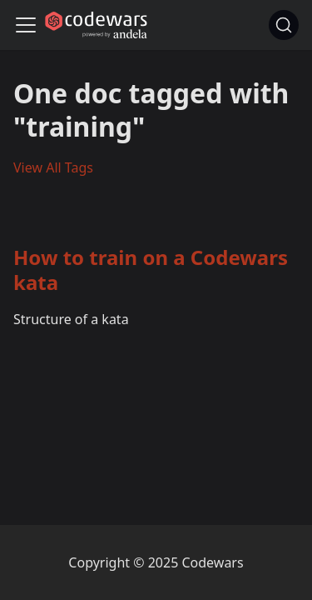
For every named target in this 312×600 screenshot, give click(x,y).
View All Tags (53, 167)
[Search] (284, 25)
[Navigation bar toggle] (25, 25)
